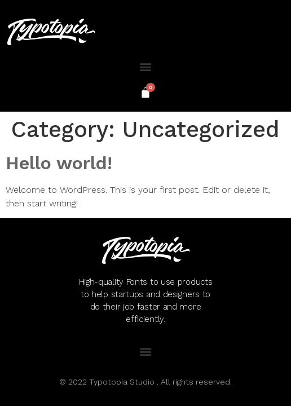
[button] (145, 66)
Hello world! (59, 163)
